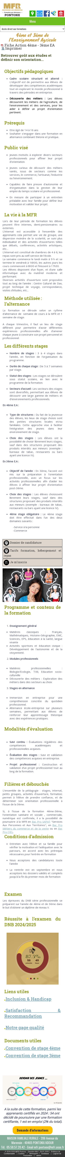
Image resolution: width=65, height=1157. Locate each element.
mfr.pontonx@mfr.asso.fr (49, 1147)
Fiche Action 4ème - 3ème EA (28, 45)
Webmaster (33, 1154)
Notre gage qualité (24, 1027)
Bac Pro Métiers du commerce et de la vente (32, 826)
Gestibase (45, 1154)
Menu (32, 21)
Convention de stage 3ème (33, 1055)
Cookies (21, 1154)
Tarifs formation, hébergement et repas (32, 553)
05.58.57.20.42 (16, 1147)
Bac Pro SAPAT (41, 821)
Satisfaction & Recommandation (32, 1013)
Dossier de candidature (26, 542)
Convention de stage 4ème (33, 1048)
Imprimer (12, 48)
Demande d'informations (32, 1130)
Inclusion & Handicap (28, 999)
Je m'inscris (18, 562)
